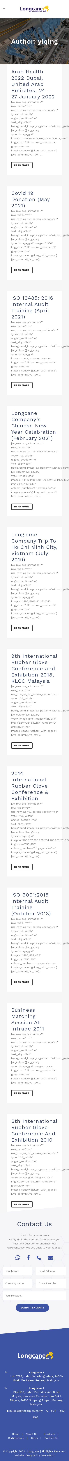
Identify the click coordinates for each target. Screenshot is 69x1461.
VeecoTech (47, 1455)
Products (49, 1433)
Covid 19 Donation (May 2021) (30, 199)
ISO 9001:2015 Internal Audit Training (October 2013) (31, 904)
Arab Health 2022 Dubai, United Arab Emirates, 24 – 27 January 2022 (33, 84)
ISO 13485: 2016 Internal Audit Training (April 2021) (32, 307)
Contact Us (51, 1438)
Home (15, 1433)
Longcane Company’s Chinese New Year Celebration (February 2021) (33, 425)
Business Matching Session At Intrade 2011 (27, 1019)
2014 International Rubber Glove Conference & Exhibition (29, 785)
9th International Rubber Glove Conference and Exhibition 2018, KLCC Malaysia (34, 668)
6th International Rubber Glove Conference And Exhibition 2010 (34, 1130)
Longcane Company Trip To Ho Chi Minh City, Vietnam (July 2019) (34, 547)
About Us (31, 1433)
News (34, 1438)
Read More (22, 165)
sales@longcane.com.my (26, 1410)
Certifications (16, 1438)
